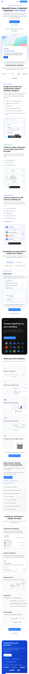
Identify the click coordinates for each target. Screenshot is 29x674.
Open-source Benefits (9, 483)
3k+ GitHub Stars (20, 28)
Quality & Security (8, 265)
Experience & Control (20, 265)
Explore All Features (9, 221)
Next (6, 57)
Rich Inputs (19, 262)
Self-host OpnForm (15, 480)
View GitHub (7, 480)
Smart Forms (10, 262)
